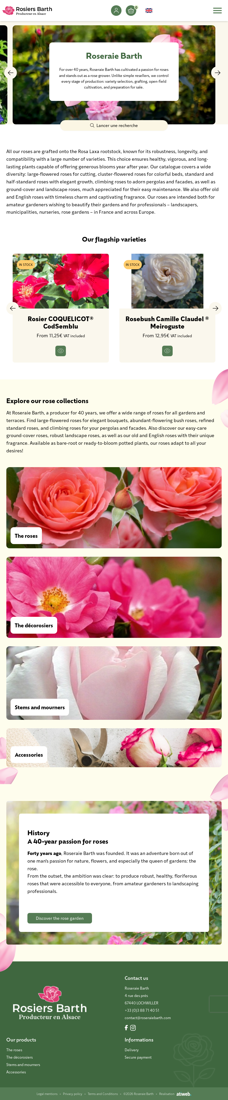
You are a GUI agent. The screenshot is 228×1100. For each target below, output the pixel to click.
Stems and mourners (23, 1064)
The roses (14, 1049)
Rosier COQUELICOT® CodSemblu (61, 322)
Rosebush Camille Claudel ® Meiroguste (167, 322)
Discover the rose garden (60, 918)
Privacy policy (72, 1094)
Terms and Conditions (103, 1094)
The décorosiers (19, 1057)
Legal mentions (47, 1094)
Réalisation (175, 1094)
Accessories (16, 1071)
